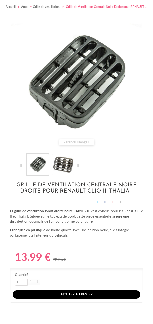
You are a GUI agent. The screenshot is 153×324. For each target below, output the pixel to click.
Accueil (11, 7)
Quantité (21, 274)
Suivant (78, 165)
